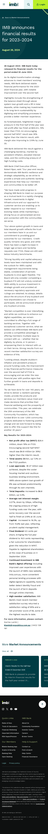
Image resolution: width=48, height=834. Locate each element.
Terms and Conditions (30, 799)
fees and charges (22, 797)
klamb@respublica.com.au (17, 625)
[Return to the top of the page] (42, 705)
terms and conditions (9, 797)
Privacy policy (14, 763)
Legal (4, 763)
